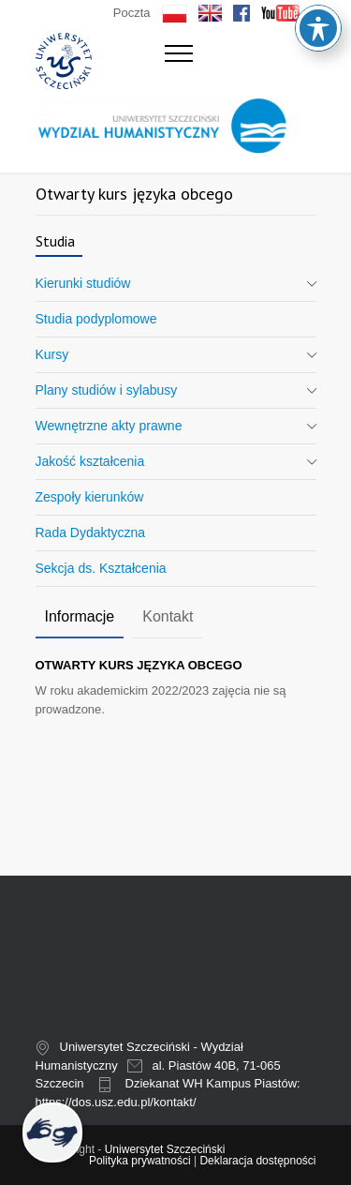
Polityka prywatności (140, 1160)
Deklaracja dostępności (257, 1160)
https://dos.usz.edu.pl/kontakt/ (116, 1102)
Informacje (80, 616)
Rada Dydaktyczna (91, 532)
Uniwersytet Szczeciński (165, 1149)
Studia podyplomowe (96, 318)
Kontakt (167, 616)
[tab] (80, 617)
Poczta (132, 13)
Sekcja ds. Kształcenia (101, 568)
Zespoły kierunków (90, 496)
